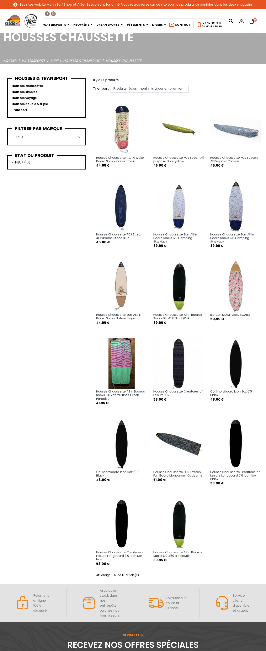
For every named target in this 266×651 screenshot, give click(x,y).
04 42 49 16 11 (212, 22)
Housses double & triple (30, 104)
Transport (19, 110)
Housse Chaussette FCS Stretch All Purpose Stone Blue (120, 236)
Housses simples (24, 92)
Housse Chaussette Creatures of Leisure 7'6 (178, 393)
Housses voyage (24, 98)
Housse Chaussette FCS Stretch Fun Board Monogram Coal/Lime (177, 474)
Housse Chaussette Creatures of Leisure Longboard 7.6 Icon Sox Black (235, 475)
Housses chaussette (27, 86)
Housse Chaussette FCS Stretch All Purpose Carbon (234, 159)
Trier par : (101, 88)
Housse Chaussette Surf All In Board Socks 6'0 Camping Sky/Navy (175, 238)
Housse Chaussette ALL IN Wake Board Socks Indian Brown (120, 159)
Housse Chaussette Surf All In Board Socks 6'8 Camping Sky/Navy (232, 238)
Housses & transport (41, 78)
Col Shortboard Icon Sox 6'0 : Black (231, 393)
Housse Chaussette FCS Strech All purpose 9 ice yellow (178, 159)
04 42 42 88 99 (212, 26)
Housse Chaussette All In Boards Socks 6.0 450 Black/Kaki (177, 554)
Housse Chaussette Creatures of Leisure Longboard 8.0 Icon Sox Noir (121, 556)
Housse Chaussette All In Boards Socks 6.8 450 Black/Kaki (177, 316)
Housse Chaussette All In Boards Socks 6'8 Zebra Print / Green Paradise (120, 395)
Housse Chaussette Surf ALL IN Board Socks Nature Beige (118, 316)
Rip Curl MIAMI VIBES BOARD (230, 315)
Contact (179, 25)
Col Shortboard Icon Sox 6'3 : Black (117, 474)
